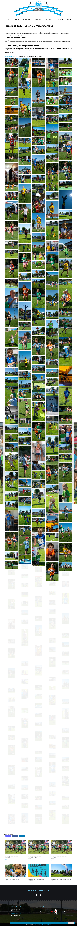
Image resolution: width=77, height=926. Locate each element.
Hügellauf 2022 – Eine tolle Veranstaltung (61, 879)
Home (7, 19)
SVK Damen (26, 19)
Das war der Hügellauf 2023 (12, 879)
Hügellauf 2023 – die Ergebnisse (36, 879)
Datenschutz (45, 924)
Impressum (39, 924)
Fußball (16, 19)
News (69, 19)
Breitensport (38, 19)
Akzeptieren (71, 922)
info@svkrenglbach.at (15, 913)
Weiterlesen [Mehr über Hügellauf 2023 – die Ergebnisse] (30, 882)
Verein (60, 19)
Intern (49, 924)
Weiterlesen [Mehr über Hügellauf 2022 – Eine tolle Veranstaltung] (53, 882)
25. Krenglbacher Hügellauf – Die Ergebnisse (59, 856)
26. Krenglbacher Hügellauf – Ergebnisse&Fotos (35, 856)
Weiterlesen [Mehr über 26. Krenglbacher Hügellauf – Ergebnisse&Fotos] (30, 860)
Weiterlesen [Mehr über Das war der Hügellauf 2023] (7, 882)
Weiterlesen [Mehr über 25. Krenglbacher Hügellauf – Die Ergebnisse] (53, 860)
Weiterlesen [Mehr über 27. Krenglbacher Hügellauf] (7, 859)
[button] (8, 836)
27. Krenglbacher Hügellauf (11, 856)
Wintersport (50, 19)
